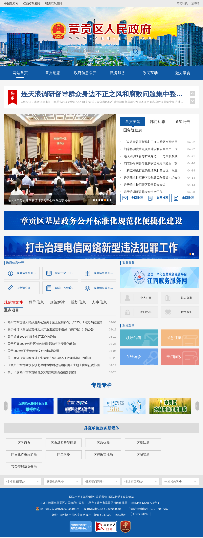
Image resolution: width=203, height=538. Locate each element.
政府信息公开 (15, 262)
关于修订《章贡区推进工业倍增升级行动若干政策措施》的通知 (49, 359)
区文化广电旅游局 (24, 456)
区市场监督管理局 (63, 444)
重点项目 (11, 311)
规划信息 (78, 304)
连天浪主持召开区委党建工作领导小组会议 (152, 177)
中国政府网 (13, 3)
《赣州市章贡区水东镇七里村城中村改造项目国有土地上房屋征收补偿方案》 (56, 366)
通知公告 (182, 122)
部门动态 (157, 122)
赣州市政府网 (58, 3)
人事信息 (99, 304)
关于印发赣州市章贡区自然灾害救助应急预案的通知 (42, 373)
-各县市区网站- (133, 482)
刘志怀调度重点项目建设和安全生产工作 (150, 149)
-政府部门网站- (94, 482)
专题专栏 (101, 387)
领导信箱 (134, 337)
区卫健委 (63, 456)
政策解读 (57, 304)
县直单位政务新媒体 (101, 429)
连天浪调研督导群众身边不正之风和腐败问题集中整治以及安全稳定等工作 (103, 94)
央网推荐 (137, 197)
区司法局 (143, 444)
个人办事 (146, 297)
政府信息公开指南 (28, 273)
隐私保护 (88, 498)
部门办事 (146, 312)
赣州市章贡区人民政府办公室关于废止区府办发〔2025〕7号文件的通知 (55, 323)
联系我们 (101, 498)
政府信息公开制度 (105, 273)
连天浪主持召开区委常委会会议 (145, 184)
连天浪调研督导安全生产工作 (143, 191)
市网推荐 (188, 197)
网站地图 (120, 516)
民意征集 (175, 337)
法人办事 (187, 297)
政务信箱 (128, 498)
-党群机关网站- (55, 482)
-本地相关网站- (173, 482)
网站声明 (74, 498)
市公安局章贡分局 (24, 468)
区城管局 (143, 456)
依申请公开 (24, 288)
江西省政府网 (35, 3)
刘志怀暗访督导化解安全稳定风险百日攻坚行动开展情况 (153, 163)
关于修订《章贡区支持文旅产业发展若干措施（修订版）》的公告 (51, 330)
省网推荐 (162, 197)
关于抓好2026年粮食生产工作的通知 (32, 338)
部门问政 (175, 356)
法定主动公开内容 (66, 273)
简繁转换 (182, 3)
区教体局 (103, 444)
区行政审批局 (103, 456)
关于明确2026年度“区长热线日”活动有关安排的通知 (42, 345)
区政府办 (24, 444)
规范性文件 (13, 304)
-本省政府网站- (15, 482)
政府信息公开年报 (105, 288)
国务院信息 (132, 130)
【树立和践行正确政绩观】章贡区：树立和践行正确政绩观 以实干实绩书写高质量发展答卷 (153, 170)
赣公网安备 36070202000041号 (59, 510)
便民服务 (187, 312)
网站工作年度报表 (66, 288)
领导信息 (36, 304)
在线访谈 (134, 356)
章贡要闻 (132, 122)
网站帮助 (114, 498)
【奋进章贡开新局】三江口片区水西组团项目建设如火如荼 (153, 142)
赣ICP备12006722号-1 (145, 504)
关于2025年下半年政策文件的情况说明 (33, 352)
